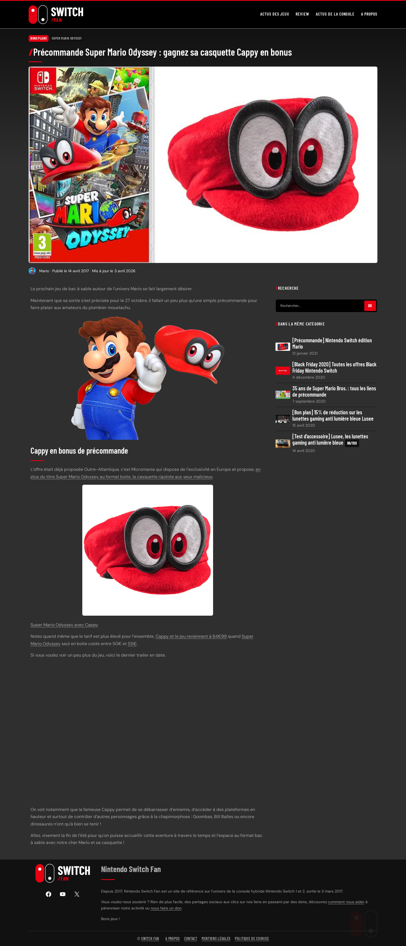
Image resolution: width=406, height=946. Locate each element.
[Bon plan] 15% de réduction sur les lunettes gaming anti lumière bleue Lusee (333, 415)
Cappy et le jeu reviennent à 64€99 (191, 636)
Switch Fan (150, 938)
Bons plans (39, 38)
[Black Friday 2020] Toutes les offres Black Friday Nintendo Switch (334, 367)
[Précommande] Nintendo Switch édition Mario (332, 343)
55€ (132, 643)
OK (370, 305)
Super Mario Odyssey (67, 38)
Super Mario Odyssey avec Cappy (64, 624)
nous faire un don (166, 908)
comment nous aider (346, 901)
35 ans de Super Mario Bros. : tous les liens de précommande (334, 391)
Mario (44, 270)
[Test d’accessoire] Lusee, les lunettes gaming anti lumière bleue (330, 440)
